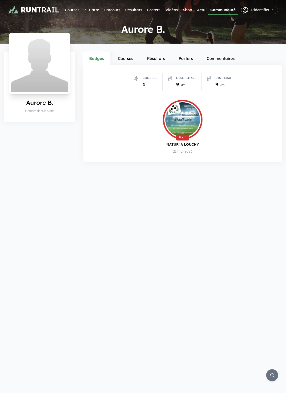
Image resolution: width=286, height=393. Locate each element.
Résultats (133, 9)
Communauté (223, 9)
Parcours (112, 9)
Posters (153, 9)
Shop (187, 9)
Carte (94, 9)
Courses (72, 9)
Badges (96, 58)
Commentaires (221, 58)
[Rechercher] (272, 375)
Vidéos (171, 9)
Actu (201, 9)
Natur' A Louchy (182, 144)
